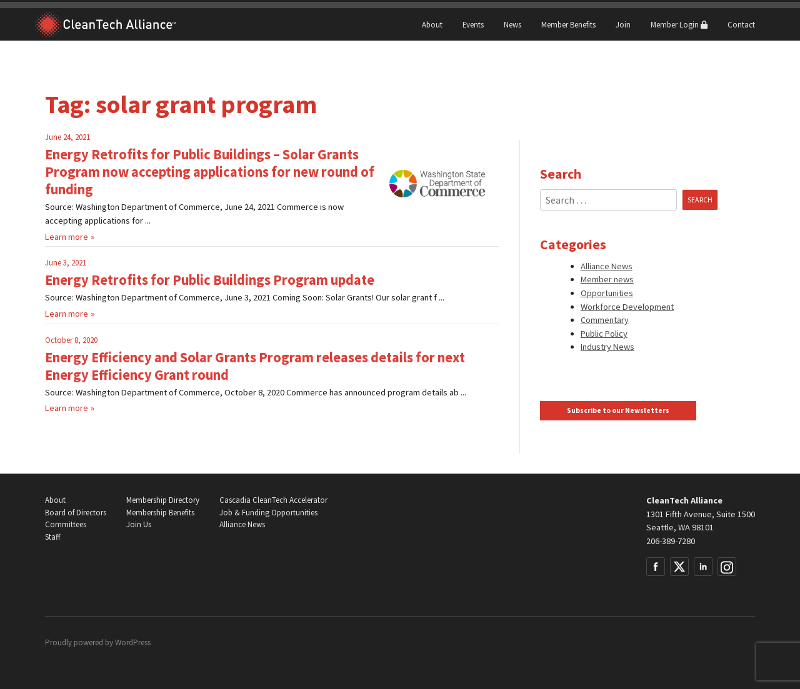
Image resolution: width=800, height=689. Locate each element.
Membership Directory (162, 500)
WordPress (133, 642)
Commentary (605, 319)
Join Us (138, 524)
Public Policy (604, 333)
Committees (65, 524)
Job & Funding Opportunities (268, 512)
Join (623, 24)
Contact (741, 24)
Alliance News (606, 266)
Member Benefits (568, 24)
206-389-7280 (670, 541)
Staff (52, 537)
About (432, 24)
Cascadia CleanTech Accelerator (273, 500)
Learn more (66, 236)
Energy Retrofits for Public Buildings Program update (209, 280)
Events (473, 24)
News (512, 24)
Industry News (607, 346)
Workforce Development (627, 306)
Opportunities (607, 293)
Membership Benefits (160, 512)
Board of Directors (75, 512)
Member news (607, 279)
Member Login (679, 24)
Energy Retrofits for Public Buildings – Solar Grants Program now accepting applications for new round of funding (209, 172)
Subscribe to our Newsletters (618, 410)
